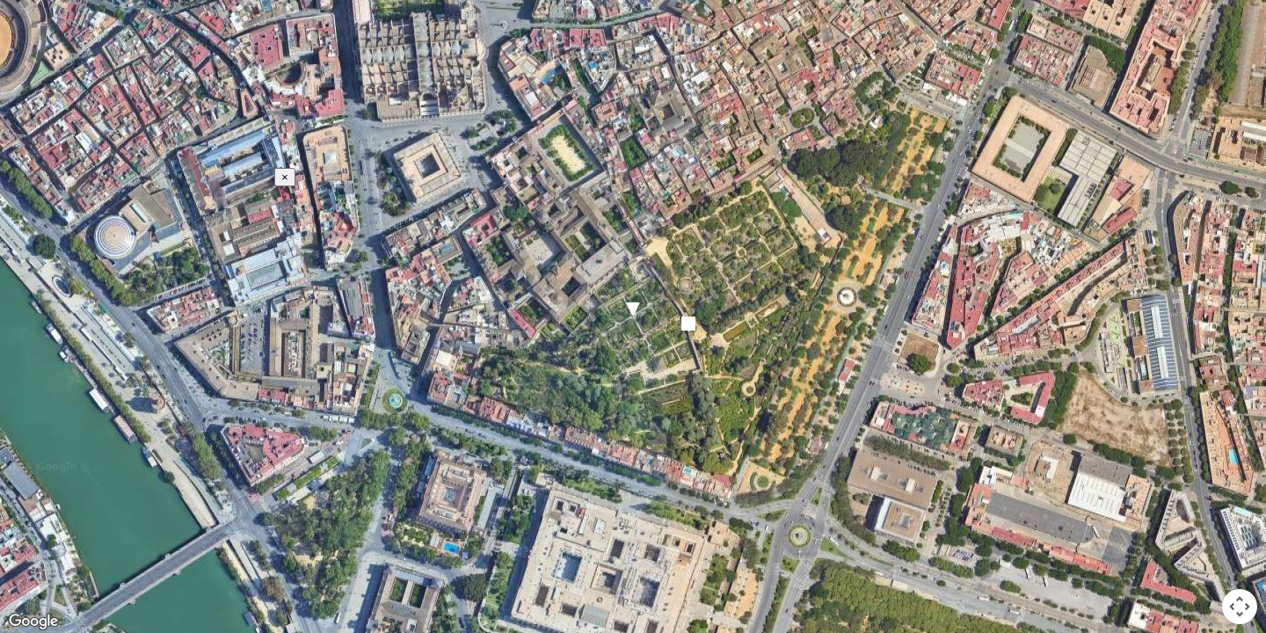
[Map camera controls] (1239, 606)
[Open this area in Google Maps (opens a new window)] (33, 621)
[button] (633, 309)
